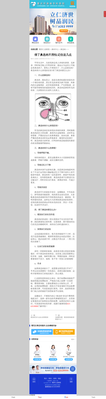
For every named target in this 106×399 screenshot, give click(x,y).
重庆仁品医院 (44, 49)
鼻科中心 (55, 49)
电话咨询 (104, 14)
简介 (45, 378)
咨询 (54, 378)
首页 (34, 381)
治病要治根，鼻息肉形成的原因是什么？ (64, 318)
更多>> (73, 339)
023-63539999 (72, 3)
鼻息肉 (63, 49)
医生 (50, 378)
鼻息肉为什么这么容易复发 (39, 317)
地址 (59, 378)
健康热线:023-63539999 (52, 386)
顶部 (71, 381)
